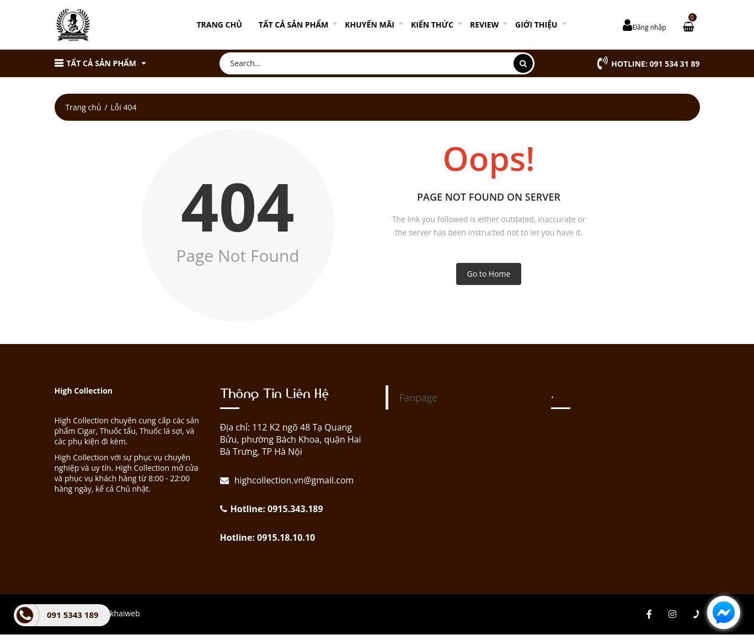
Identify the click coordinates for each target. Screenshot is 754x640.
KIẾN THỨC (432, 24)
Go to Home (489, 273)
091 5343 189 (73, 614)
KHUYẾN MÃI (369, 24)
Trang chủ (219, 24)
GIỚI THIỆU (536, 24)
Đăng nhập (649, 27)
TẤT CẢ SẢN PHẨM (293, 24)
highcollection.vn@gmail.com (293, 480)
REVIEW (484, 24)
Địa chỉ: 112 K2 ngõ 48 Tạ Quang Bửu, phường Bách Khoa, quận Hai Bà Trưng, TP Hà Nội (290, 439)
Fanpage (418, 397)
